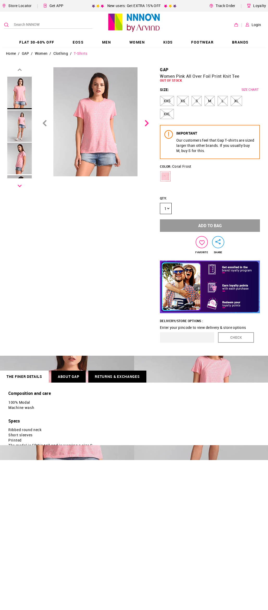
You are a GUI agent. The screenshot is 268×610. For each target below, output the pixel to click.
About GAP (68, 376)
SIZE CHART (250, 89)
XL (236, 100)
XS (182, 100)
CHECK (236, 337)
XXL (167, 113)
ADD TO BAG (210, 225)
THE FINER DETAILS (24, 376)
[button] (165, 176)
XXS (167, 100)
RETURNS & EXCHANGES (117, 376)
